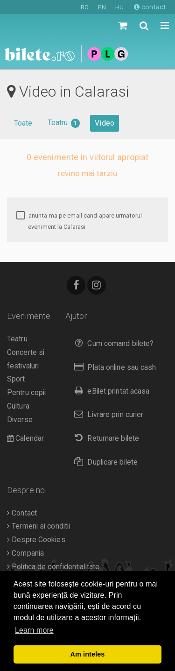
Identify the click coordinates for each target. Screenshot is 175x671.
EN (101, 7)
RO (85, 7)
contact (150, 7)
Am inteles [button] (87, 654)
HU (119, 7)
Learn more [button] (34, 630)
